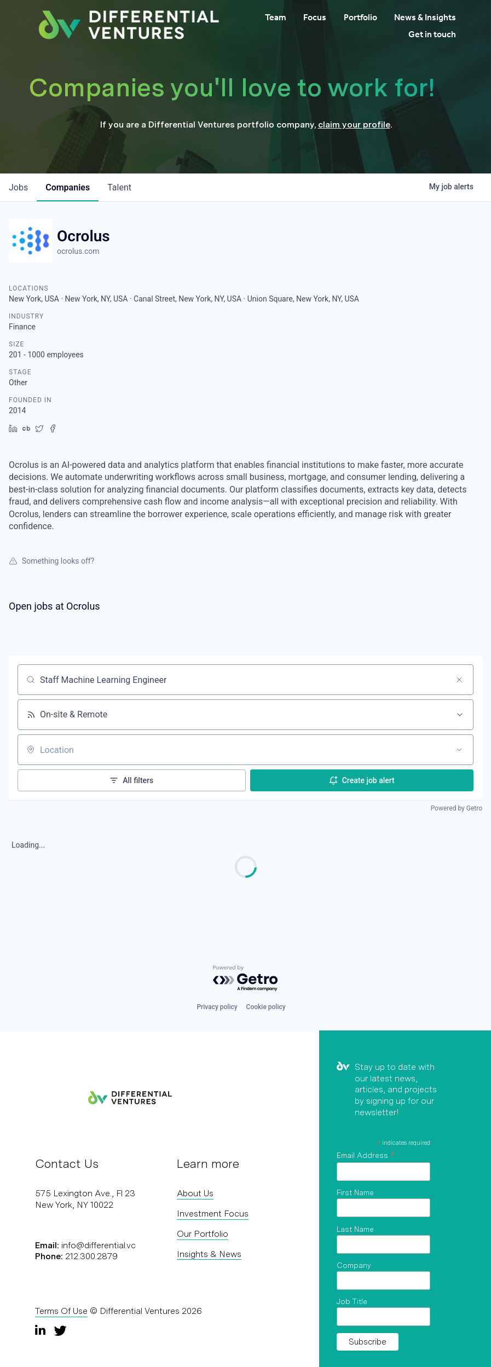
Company (354, 1265)
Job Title (352, 1301)
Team (275, 17)
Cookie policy (266, 1007)
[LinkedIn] (41, 1330)
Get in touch (432, 34)
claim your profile (354, 124)
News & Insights (425, 17)
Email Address (366, 1155)
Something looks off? (51, 561)
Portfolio (360, 17)
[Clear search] (459, 680)
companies (67, 187)
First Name (355, 1192)
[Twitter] (60, 1330)
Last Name (355, 1229)
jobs (18, 187)
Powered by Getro (456, 808)
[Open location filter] (459, 750)
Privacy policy (217, 1007)
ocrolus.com (78, 251)
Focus (314, 17)
